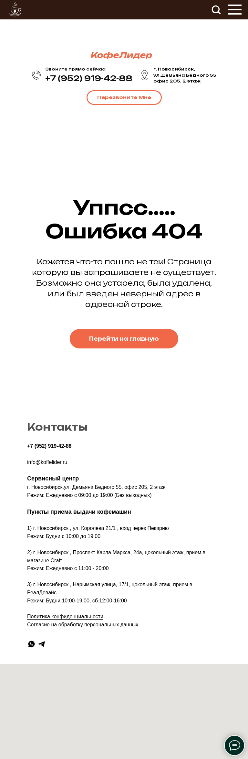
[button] (216, 9)
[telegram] (41, 644)
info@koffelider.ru (47, 462)
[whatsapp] (31, 644)
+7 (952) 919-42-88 (49, 446)
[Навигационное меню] (235, 10)
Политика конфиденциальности (65, 616)
